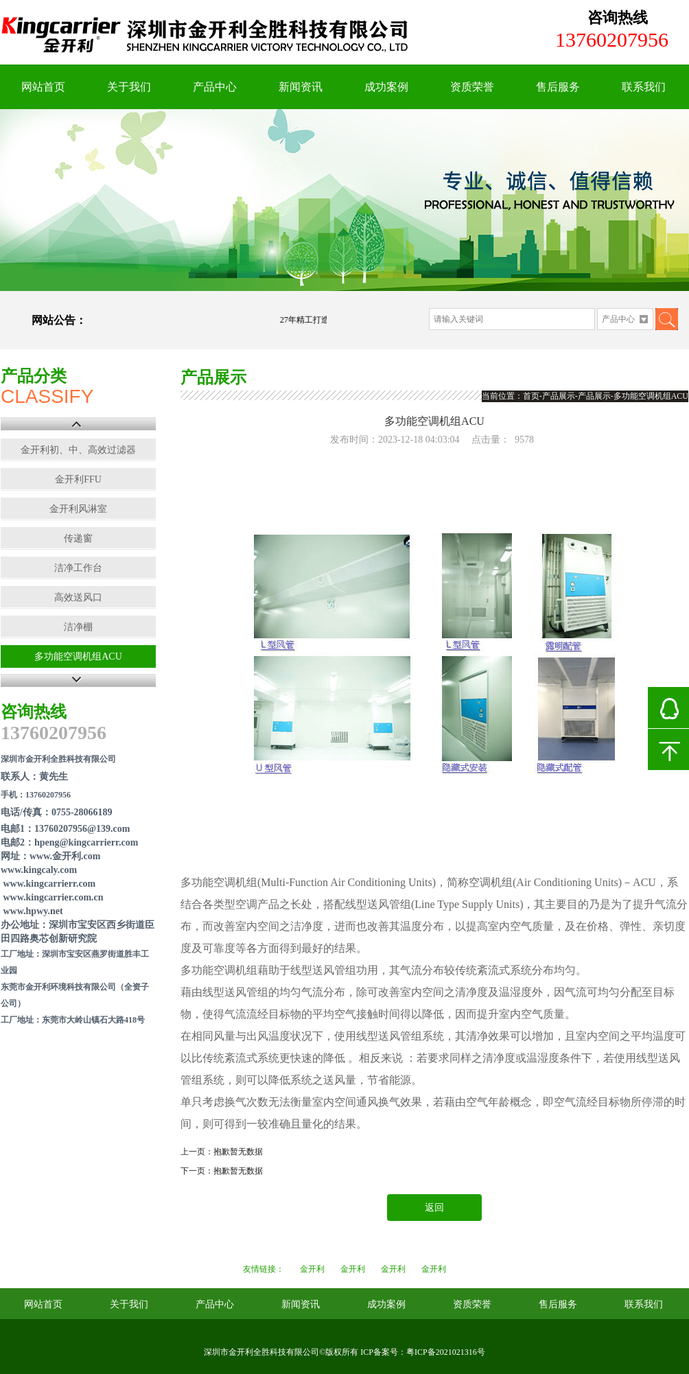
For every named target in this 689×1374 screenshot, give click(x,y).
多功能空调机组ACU (78, 656)
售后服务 (558, 87)
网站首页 (43, 87)
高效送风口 (78, 597)
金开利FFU (78, 479)
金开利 (312, 1269)
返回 (434, 1207)
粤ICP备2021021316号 (445, 1352)
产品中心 (215, 87)
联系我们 (644, 87)
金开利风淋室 (78, 509)
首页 (531, 396)
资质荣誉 (472, 87)
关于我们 (129, 87)
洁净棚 (78, 627)
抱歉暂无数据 (238, 1151)
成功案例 (386, 87)
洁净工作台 (78, 568)
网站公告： (59, 320)
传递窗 (78, 538)
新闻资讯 (301, 87)
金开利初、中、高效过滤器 (78, 450)
